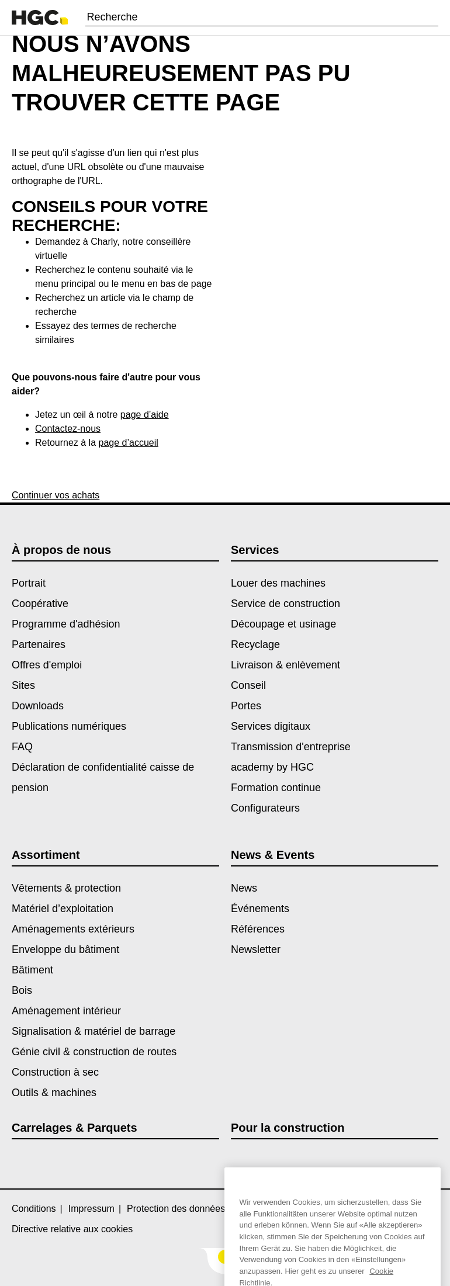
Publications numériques (69, 726)
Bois (22, 990)
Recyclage (255, 644)
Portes (246, 706)
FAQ (22, 747)
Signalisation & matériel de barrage (93, 1031)
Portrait (29, 583)
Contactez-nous (68, 429)
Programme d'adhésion (66, 624)
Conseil (248, 685)
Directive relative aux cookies (72, 1229)
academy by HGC (272, 767)
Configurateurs (265, 808)
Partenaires (38, 644)
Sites (23, 685)
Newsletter (256, 949)
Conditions (34, 1209)
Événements (260, 908)
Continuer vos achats (55, 495)
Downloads (38, 706)
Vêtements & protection (66, 888)
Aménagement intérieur (66, 1011)
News (244, 888)
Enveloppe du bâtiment (65, 949)
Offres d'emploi (47, 665)
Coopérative (40, 603)
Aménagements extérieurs (73, 929)
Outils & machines (54, 1092)
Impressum (91, 1209)
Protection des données (176, 1209)
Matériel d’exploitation (62, 908)
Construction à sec (55, 1072)
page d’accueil (128, 443)
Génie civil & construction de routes (94, 1052)
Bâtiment (32, 970)
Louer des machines (278, 583)
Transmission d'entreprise (291, 747)
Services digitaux (270, 726)
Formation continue (276, 787)
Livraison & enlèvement (285, 665)
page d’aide (144, 415)
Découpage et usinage (283, 624)
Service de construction (285, 603)
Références (258, 929)
